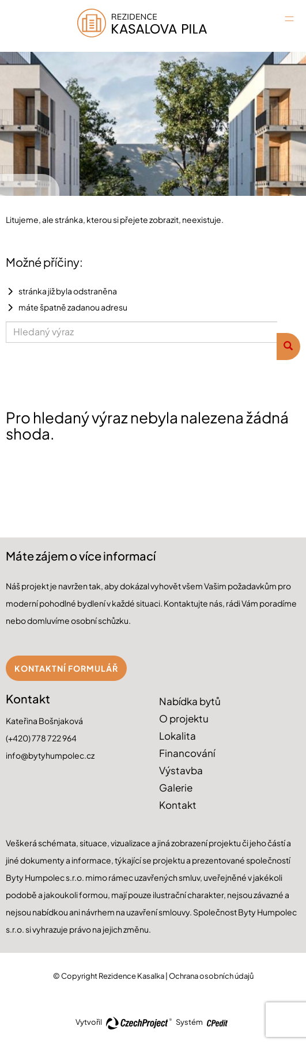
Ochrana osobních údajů (211, 975)
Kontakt (178, 804)
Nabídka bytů (190, 701)
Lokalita (177, 735)
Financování (187, 753)
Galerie (175, 787)
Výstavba (181, 770)
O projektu (184, 718)
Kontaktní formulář (66, 668)
